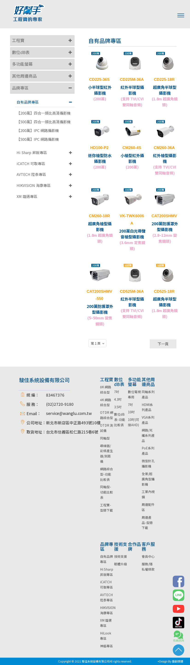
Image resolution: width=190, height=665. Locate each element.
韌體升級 (120, 564)
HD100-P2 (99, 148)
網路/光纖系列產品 (148, 435)
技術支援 (120, 556)
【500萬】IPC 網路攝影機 (38, 139)
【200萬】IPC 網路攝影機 (38, 130)
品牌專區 (20, 88)
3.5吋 (118, 407)
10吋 (131, 412)
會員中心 (148, 556)
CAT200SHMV (164, 216)
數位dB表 (21, 52)
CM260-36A (164, 148)
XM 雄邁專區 (27, 196)
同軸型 (105, 438)
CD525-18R (164, 291)
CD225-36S (99, 79)
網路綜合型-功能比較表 (106, 474)
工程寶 (18, 40)
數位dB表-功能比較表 (119, 419)
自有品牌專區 (28, 102)
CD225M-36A (132, 79)
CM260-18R (99, 216)
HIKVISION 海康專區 (34, 185)
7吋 (116, 391)
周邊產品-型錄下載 (147, 522)
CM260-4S (131, 148)
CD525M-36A (132, 291)
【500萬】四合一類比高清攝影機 (44, 121)
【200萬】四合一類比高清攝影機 (44, 113)
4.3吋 (118, 399)
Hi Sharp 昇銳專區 (32, 152)
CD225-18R (164, 79)
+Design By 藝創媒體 (170, 661)
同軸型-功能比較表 (106, 492)
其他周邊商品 (24, 76)
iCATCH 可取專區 (31, 163)
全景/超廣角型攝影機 (148, 479)
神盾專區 (106, 646)
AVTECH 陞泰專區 (31, 174)
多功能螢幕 (22, 64)
